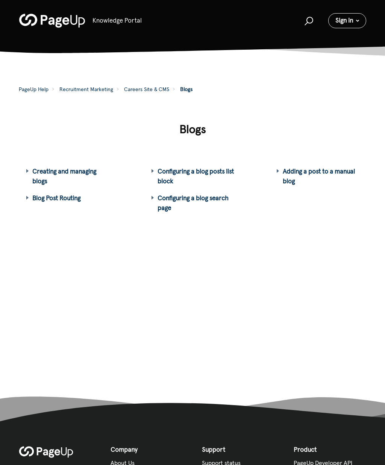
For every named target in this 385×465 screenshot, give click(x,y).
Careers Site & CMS (146, 89)
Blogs (186, 89)
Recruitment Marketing (86, 89)
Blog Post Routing (56, 198)
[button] (307, 20)
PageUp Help (34, 89)
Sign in (344, 20)
